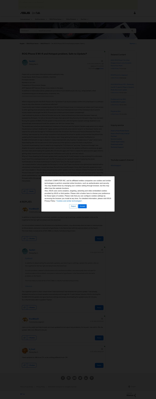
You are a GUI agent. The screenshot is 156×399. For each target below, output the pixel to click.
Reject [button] (73, 212)
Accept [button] (82, 212)
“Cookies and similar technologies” (84, 207)
